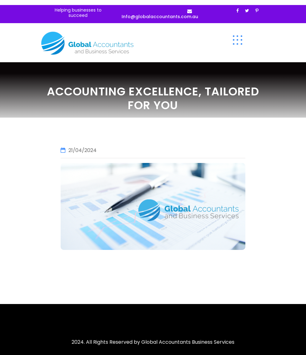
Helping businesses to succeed (78, 12)
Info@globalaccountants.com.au (160, 16)
